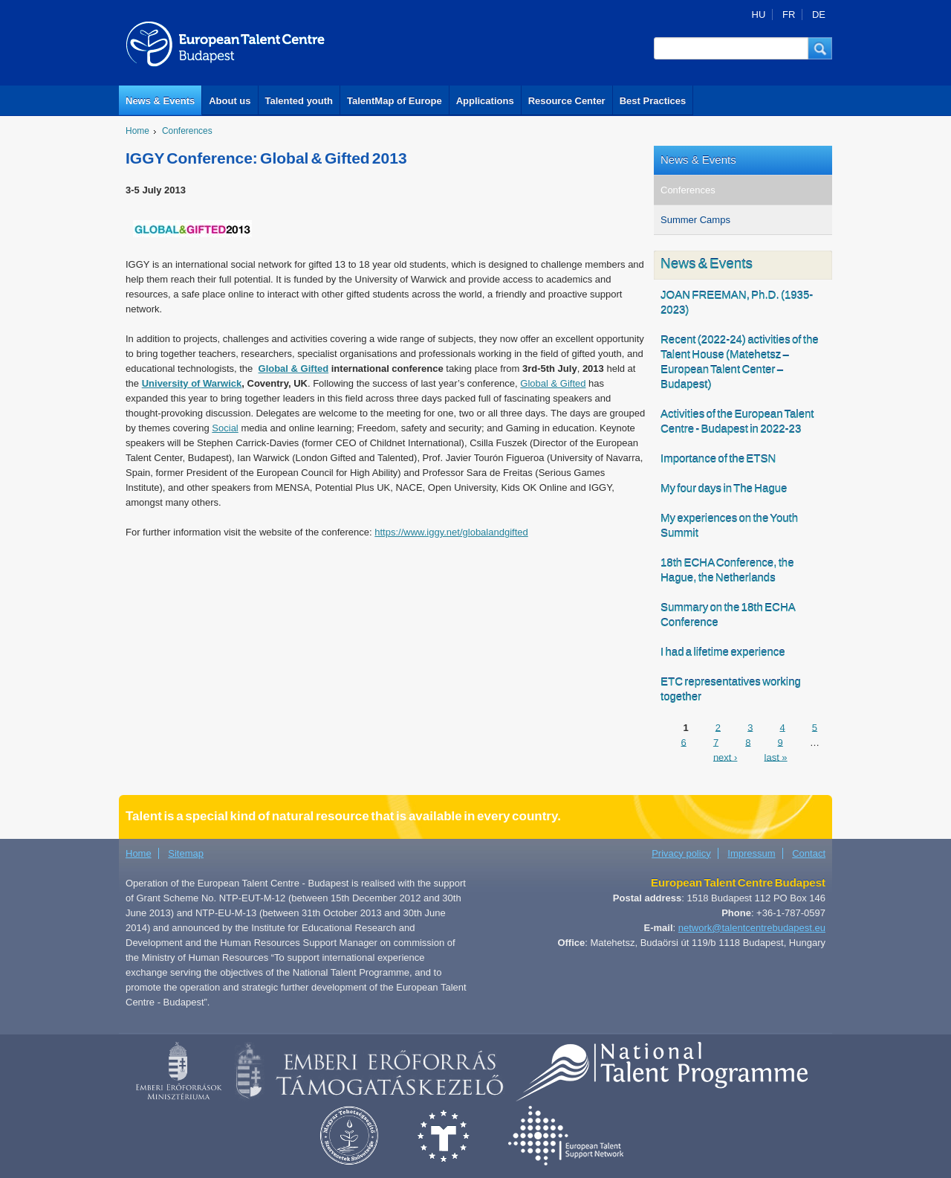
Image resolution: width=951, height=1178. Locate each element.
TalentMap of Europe (394, 100)
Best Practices (653, 100)
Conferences (187, 131)
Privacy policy (681, 853)
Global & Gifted (552, 383)
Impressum (751, 853)
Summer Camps (695, 219)
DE (818, 14)
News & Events (160, 100)
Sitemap (186, 853)
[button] (820, 48)
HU (759, 14)
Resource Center (567, 100)
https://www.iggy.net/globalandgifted (451, 532)
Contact (808, 853)
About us (229, 100)
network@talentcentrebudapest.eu (751, 927)
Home (137, 131)
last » (776, 756)
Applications (485, 100)
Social (225, 428)
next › (725, 756)
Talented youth (299, 100)
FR (788, 14)
